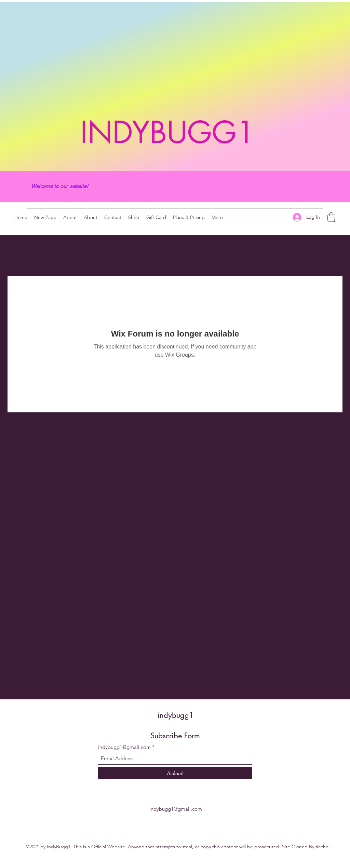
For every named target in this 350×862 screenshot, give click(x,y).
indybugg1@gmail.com (124, 747)
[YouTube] (250, 217)
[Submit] (175, 773)
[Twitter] (240, 217)
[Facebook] (271, 217)
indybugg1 (176, 715)
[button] (331, 217)
